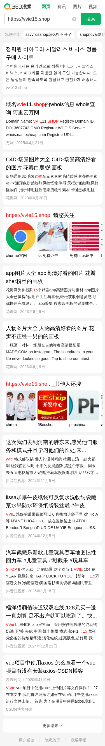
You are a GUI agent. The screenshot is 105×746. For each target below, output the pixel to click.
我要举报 (79, 740)
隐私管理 (52, 740)
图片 (77, 6)
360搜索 (19, 6)
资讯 (61, 6)
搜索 (90, 19)
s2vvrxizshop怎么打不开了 (48, 34)
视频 (92, 6)
